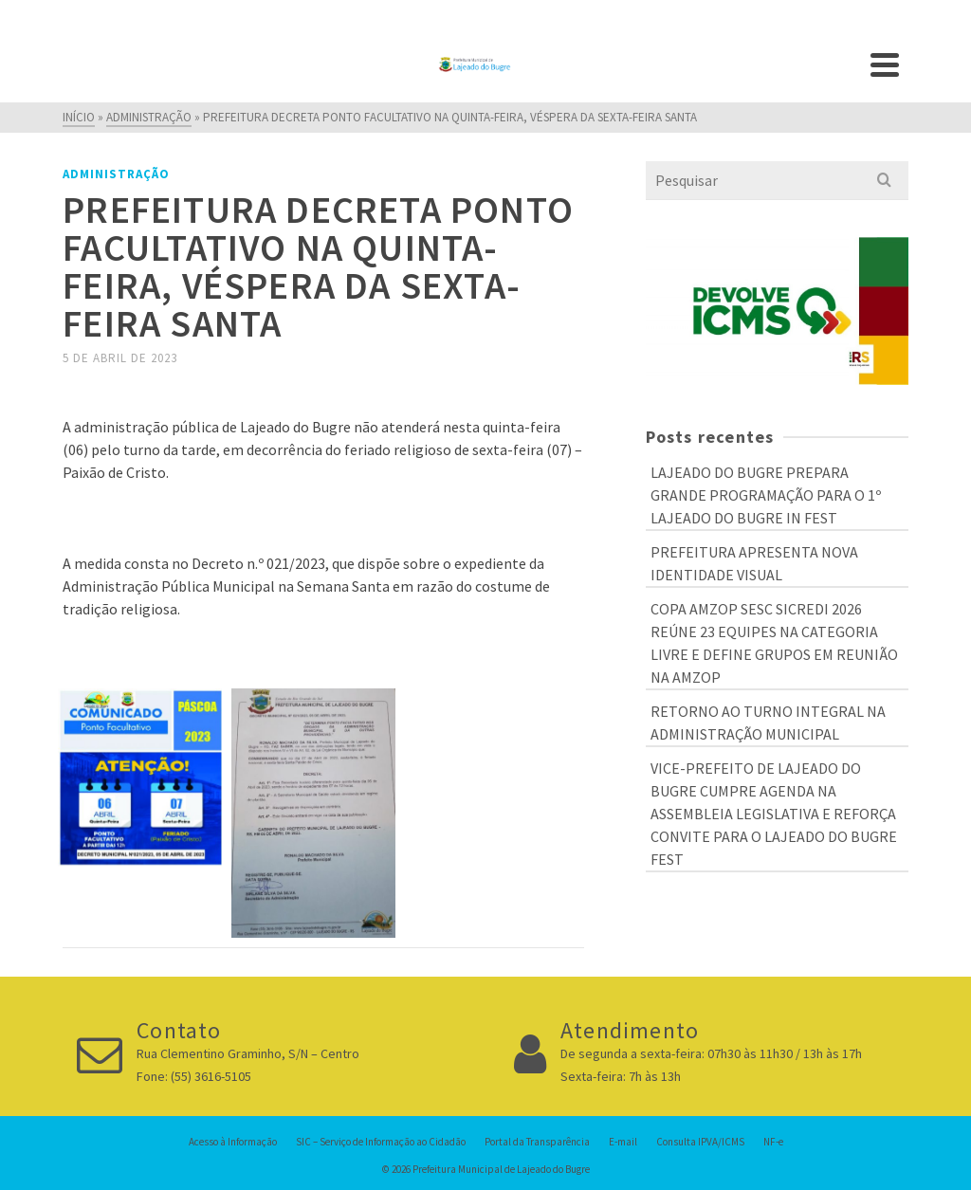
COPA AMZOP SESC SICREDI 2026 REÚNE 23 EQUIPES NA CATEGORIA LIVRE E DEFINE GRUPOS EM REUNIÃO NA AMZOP (774, 643)
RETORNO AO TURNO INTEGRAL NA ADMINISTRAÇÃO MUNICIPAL (768, 722)
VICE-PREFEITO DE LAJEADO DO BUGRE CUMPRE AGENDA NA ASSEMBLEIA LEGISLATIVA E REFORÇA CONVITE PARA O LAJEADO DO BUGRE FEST (773, 814)
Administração (116, 174)
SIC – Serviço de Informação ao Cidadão (381, 1141)
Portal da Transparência (537, 1141)
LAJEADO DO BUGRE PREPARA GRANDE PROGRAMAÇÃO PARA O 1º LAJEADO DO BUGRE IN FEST (765, 495)
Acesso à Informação (233, 1141)
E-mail (623, 1141)
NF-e (773, 1141)
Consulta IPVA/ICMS (700, 1141)
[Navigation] (884, 64)
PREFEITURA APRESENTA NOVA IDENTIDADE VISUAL (754, 563)
